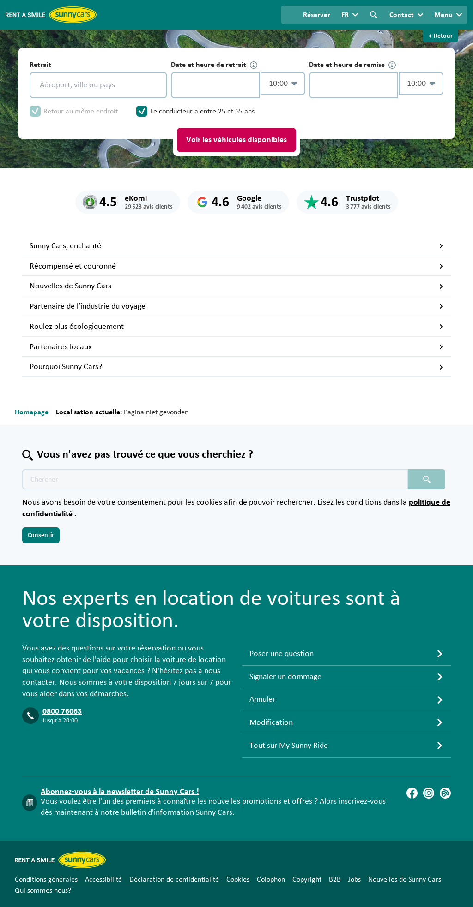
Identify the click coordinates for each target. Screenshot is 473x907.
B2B (335, 879)
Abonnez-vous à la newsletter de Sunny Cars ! (120, 792)
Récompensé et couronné (236, 266)
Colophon (271, 879)
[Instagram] (428, 793)
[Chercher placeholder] (426, 479)
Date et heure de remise (352, 65)
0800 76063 (62, 711)
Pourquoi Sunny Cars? (236, 367)
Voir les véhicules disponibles (236, 140)
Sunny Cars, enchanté (236, 246)
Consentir (41, 535)
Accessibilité (103, 879)
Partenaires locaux (236, 347)
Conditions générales (46, 879)
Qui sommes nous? (43, 890)
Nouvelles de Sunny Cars (236, 286)
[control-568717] (215, 85)
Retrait (40, 64)
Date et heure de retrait (214, 65)
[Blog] (445, 793)
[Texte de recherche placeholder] (215, 479)
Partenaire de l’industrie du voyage (236, 306)
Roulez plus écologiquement (236, 326)
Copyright (306, 879)
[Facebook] (412, 793)
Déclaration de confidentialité (174, 879)
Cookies (237, 879)
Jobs (354, 879)
